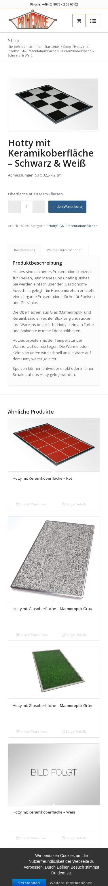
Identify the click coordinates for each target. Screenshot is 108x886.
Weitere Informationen (65, 250)
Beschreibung (24, 250)
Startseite (51, 46)
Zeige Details (74, 504)
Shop (13, 40)
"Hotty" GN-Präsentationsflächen (33, 51)
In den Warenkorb (67, 206)
